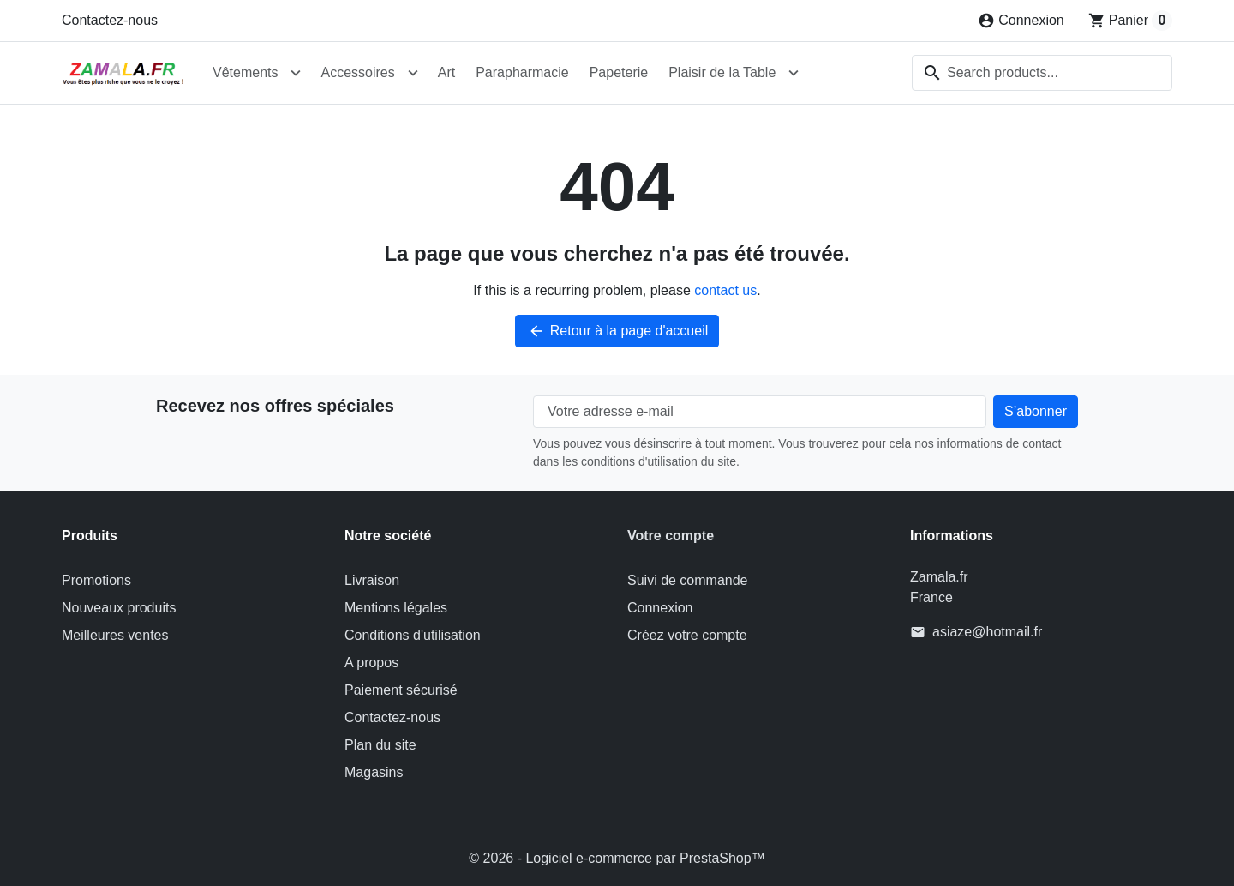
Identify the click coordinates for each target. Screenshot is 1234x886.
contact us (725, 290)
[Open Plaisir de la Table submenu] (793, 72)
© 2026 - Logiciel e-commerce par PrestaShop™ (616, 858)
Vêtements (245, 72)
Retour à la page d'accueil (617, 331)
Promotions (96, 580)
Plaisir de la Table (722, 72)
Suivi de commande (687, 580)
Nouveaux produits (119, 607)
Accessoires (357, 72)
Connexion (660, 607)
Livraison (371, 580)
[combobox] (1042, 73)
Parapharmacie (522, 72)
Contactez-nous (110, 20)
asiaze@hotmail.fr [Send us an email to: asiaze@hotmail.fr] (987, 631)
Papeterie (619, 72)
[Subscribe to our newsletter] (1035, 411)
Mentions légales (395, 607)
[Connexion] (1021, 20)
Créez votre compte (687, 635)
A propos (371, 662)
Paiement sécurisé (401, 690)
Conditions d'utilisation (412, 635)
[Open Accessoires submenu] (413, 72)
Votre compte (670, 535)
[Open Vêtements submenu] (296, 72)
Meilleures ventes (115, 635)
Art (446, 72)
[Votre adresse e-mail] (759, 411)
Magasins (373, 772)
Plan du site (380, 745)
